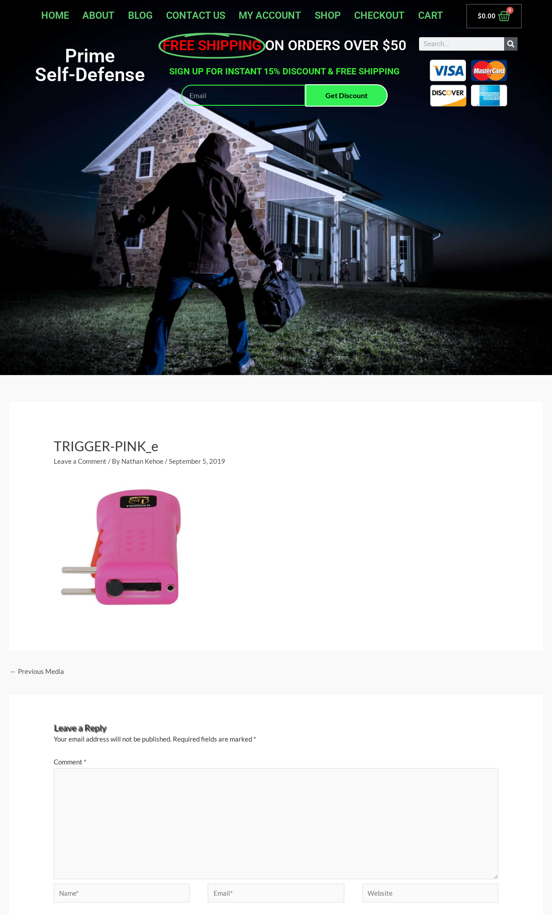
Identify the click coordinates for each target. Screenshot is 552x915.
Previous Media (37, 671)
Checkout (379, 15)
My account (270, 15)
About (98, 15)
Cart (430, 15)
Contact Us (195, 15)
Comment (70, 762)
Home (55, 15)
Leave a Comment (80, 461)
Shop (328, 15)
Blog (140, 15)
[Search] (511, 44)
